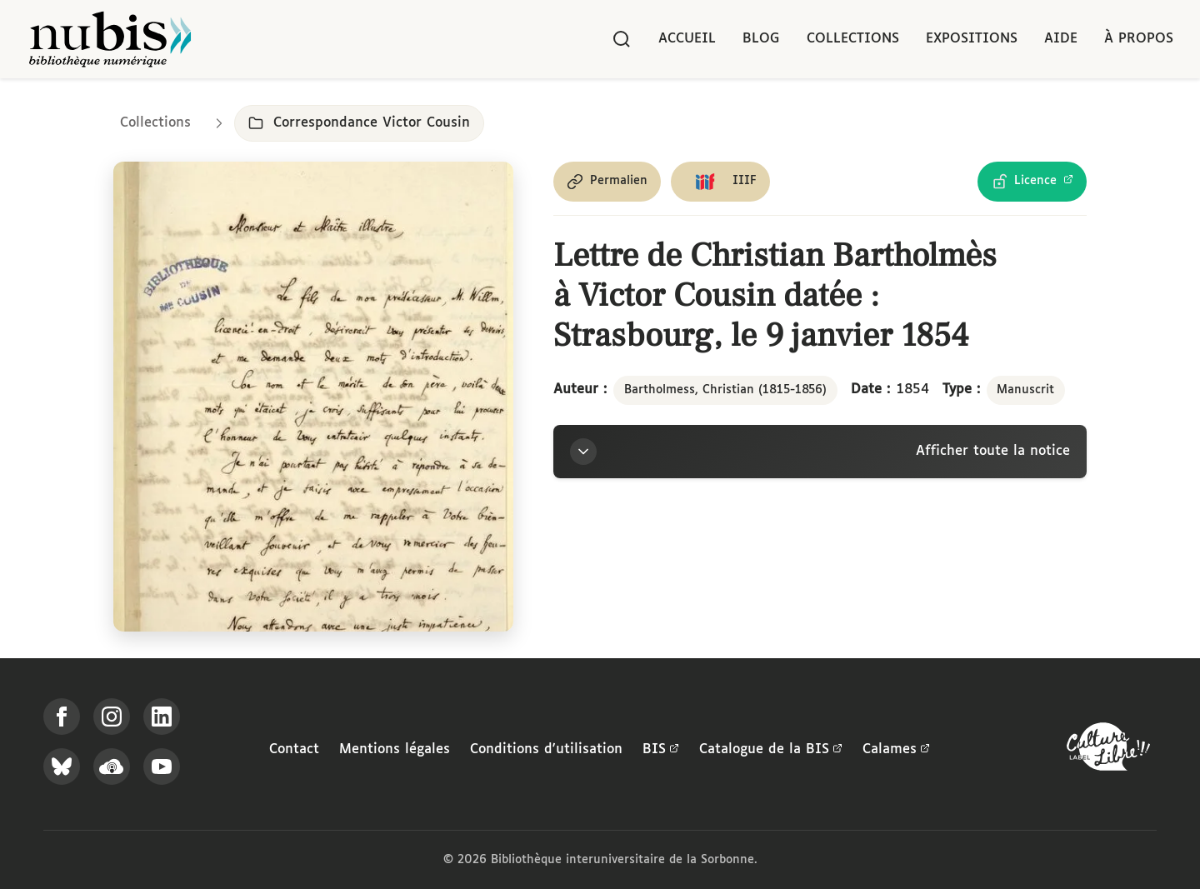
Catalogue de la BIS (770, 750)
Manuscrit (1025, 390)
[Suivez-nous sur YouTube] (161, 766)
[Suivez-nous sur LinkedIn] (161, 716)
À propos (1138, 39)
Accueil (687, 39)
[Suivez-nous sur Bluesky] (61, 766)
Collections (853, 39)
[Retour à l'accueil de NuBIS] (110, 39)
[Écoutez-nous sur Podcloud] (111, 766)
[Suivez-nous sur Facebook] (61, 716)
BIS (660, 750)
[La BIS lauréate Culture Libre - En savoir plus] (1108, 750)
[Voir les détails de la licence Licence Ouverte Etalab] (1032, 182)
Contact (294, 749)
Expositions (972, 39)
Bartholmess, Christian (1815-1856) (725, 390)
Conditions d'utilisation (546, 749)
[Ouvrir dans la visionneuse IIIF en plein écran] (313, 397)
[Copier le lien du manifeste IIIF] (720, 182)
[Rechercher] (622, 39)
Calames (896, 750)
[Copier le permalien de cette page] (607, 182)
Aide (1061, 39)
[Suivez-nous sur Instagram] (111, 716)
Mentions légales (394, 749)
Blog (761, 39)
